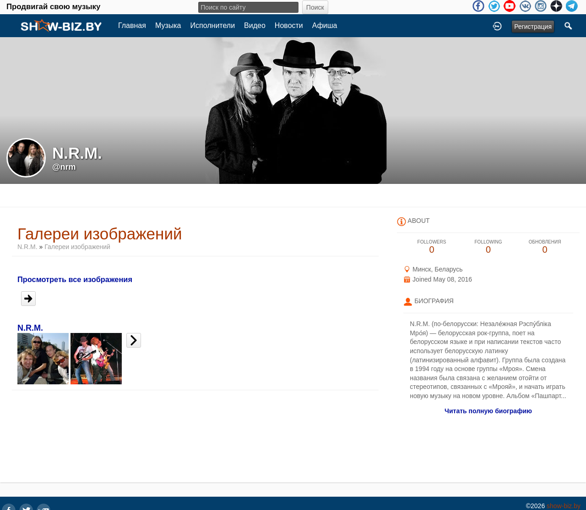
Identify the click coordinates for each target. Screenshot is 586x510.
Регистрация (533, 26)
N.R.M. (27, 246)
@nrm (64, 167)
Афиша (324, 25)
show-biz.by (564, 506)
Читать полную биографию (488, 411)
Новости (289, 25)
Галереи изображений (77, 246)
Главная (132, 25)
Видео (255, 25)
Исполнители (212, 25)
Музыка (168, 25)
